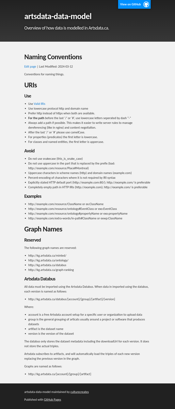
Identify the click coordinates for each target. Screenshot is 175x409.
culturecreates (79, 392)
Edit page (30, 66)
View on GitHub (130, 4)
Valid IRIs (39, 104)
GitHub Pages (52, 399)
